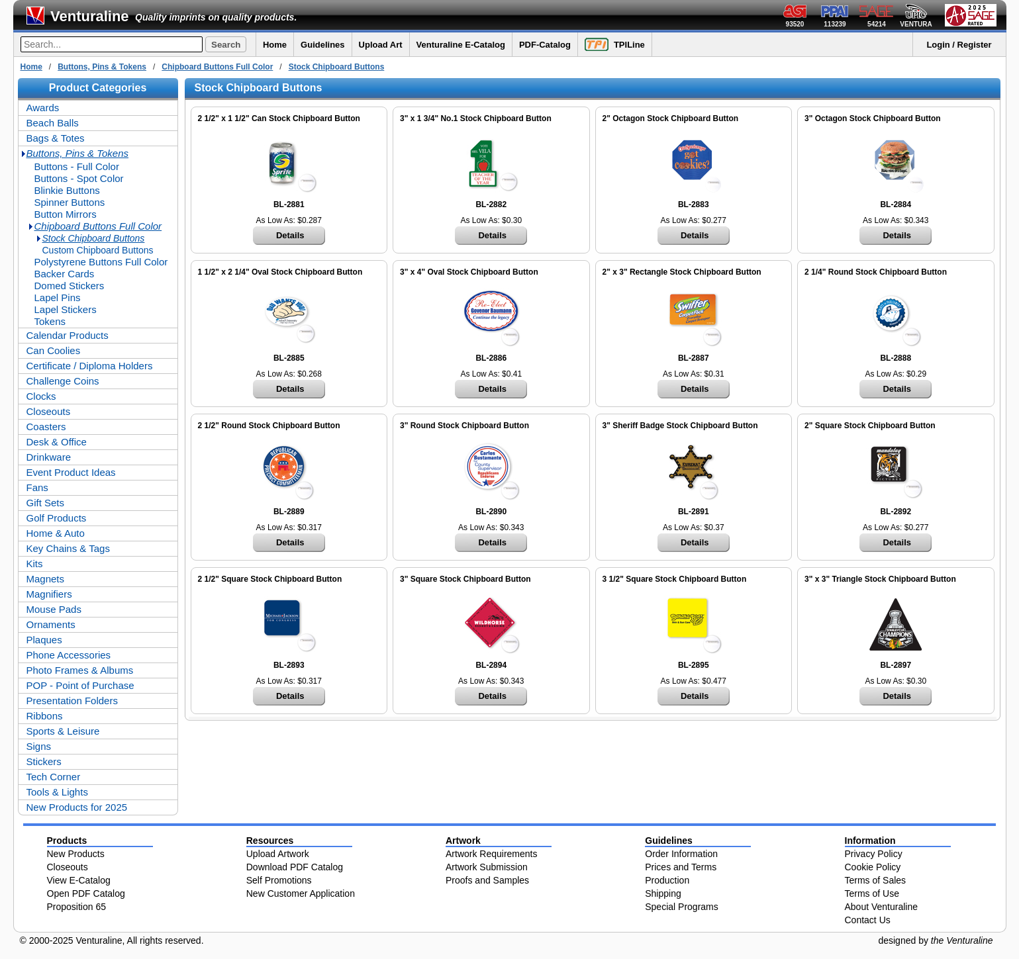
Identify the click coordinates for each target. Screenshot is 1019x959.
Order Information (681, 853)
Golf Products (56, 518)
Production (667, 880)
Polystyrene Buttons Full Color (101, 261)
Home (275, 45)
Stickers (44, 761)
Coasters (46, 426)
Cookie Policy (873, 867)
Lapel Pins (57, 297)
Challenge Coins (62, 381)
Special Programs (681, 906)
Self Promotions (279, 880)
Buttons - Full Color (76, 166)
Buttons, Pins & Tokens (102, 66)
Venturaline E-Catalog (460, 45)
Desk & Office (56, 441)
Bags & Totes (55, 138)
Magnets (45, 578)
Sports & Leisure (63, 731)
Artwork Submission (487, 867)
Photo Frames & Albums (80, 670)
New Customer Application (300, 893)
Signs (39, 746)
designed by (935, 940)
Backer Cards (64, 273)
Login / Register (958, 45)
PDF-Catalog (545, 45)
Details (290, 235)
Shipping (663, 893)
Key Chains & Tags (68, 548)
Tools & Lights (57, 792)
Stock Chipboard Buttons (337, 66)
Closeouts (48, 411)
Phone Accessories (68, 655)
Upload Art (381, 45)
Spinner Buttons (69, 202)
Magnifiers (49, 594)
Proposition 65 (77, 906)
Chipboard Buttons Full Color (217, 66)
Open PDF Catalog (86, 893)
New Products (76, 853)
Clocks (41, 396)
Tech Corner (53, 776)
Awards (43, 107)
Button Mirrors (65, 214)
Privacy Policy (873, 853)
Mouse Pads (53, 609)
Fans (37, 487)
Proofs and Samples (487, 880)
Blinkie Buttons (67, 190)
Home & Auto (55, 533)
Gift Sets (45, 502)
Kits (34, 563)
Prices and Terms (680, 867)
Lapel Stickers (65, 309)
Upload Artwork (277, 853)
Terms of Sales (875, 880)
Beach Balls (52, 122)
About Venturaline (881, 906)
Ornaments (50, 624)
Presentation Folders (72, 700)
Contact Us (868, 920)
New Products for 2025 (77, 807)
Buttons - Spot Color (79, 178)
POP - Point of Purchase (80, 685)
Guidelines (322, 45)
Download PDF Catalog (294, 867)
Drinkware (49, 457)
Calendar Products (67, 335)
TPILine (615, 44)
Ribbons (44, 715)
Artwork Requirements (492, 853)
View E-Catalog (79, 880)
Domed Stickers (69, 285)
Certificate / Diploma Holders (89, 365)
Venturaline (89, 16)
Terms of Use (872, 893)
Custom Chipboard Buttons (98, 250)
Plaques (44, 639)
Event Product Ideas (71, 472)
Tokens (50, 321)
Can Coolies (53, 350)
